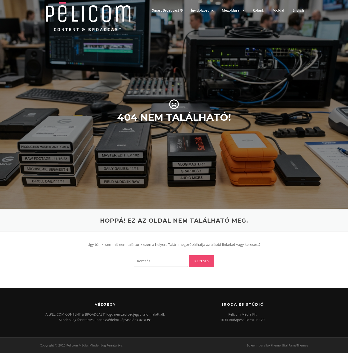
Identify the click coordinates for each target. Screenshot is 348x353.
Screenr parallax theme (264, 345)
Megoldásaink (233, 10)
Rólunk (258, 10)
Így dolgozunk (202, 10)
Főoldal (278, 10)
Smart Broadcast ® (167, 10)
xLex (147, 320)
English (298, 10)
